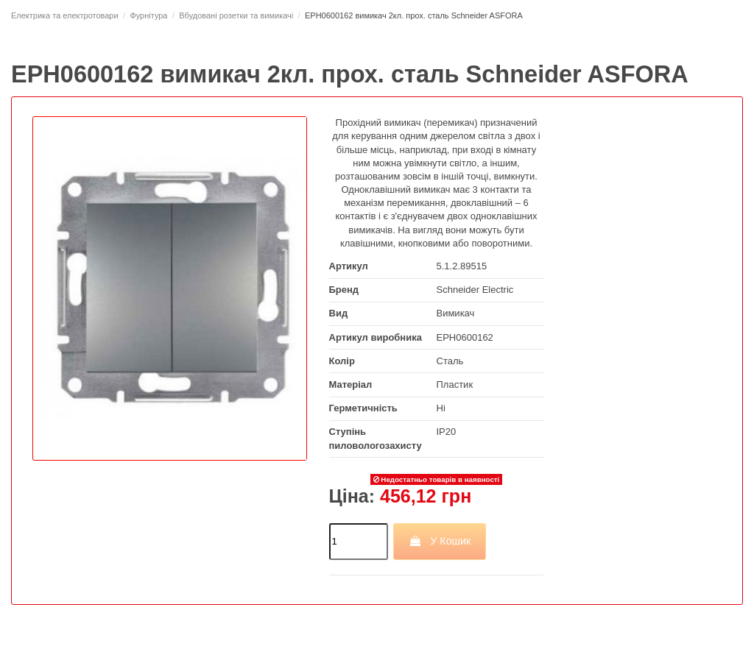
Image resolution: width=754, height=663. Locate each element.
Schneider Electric (475, 289)
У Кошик (440, 541)
